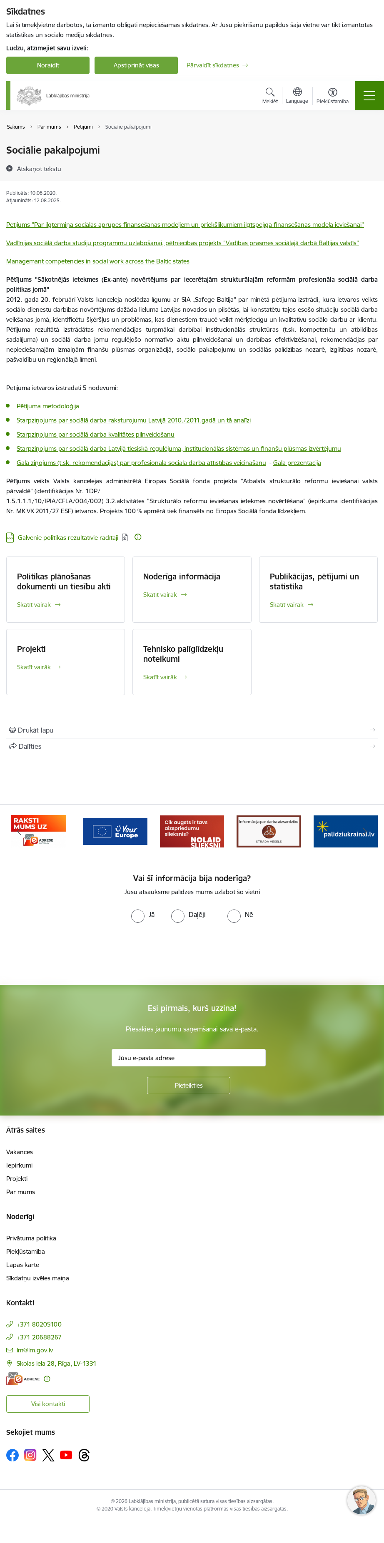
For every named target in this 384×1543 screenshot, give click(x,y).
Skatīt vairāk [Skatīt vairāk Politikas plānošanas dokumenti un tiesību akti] (34, 605)
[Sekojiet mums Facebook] (12, 1455)
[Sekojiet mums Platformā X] (48, 1455)
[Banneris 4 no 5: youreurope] (192, 831)
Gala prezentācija (297, 463)
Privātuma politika (31, 1238)
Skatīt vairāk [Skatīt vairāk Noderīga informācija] (160, 595)
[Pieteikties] (188, 1085)
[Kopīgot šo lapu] (192, 746)
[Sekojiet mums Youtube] (66, 1455)
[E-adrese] (23, 1379)
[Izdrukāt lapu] (192, 730)
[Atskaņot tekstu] (39, 169)
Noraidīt (48, 65)
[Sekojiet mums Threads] (84, 1455)
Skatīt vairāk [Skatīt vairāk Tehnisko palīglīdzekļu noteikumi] (160, 677)
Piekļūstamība (25, 1251)
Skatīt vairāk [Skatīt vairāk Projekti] (34, 667)
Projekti (31, 649)
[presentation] (69, 954)
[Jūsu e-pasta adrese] (189, 1057)
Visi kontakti (48, 1404)
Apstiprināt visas (136, 65)
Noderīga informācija (181, 576)
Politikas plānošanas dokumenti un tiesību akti (64, 581)
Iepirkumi (19, 1165)
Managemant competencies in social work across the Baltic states (98, 261)
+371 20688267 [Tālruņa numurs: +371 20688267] (39, 1337)
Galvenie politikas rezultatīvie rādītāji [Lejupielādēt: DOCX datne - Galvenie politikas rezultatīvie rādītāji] (68, 538)
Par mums (20, 1192)
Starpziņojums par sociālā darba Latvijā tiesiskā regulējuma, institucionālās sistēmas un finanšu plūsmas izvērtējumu (179, 448)
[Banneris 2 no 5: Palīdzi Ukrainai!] (38, 831)
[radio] (143, 914)
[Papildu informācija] (138, 537)
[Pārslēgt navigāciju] (369, 95)
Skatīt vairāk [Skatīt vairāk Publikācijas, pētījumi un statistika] (287, 605)
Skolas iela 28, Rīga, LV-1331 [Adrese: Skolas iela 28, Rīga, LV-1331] (57, 1363)
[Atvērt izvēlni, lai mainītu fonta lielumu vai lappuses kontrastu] (332, 97)
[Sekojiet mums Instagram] (30, 1455)
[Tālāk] (365, 831)
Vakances (19, 1152)
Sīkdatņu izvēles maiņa (37, 1278)
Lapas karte (22, 1265)
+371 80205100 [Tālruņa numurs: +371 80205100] (39, 1324)
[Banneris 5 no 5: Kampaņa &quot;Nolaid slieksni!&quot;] (269, 831)
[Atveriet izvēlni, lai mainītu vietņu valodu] (297, 96)
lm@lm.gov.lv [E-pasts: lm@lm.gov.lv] (35, 1350)
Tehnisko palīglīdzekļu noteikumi (183, 654)
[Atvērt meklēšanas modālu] (270, 97)
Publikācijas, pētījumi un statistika (314, 581)
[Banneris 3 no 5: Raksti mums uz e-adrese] (115, 831)
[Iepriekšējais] (19, 831)
